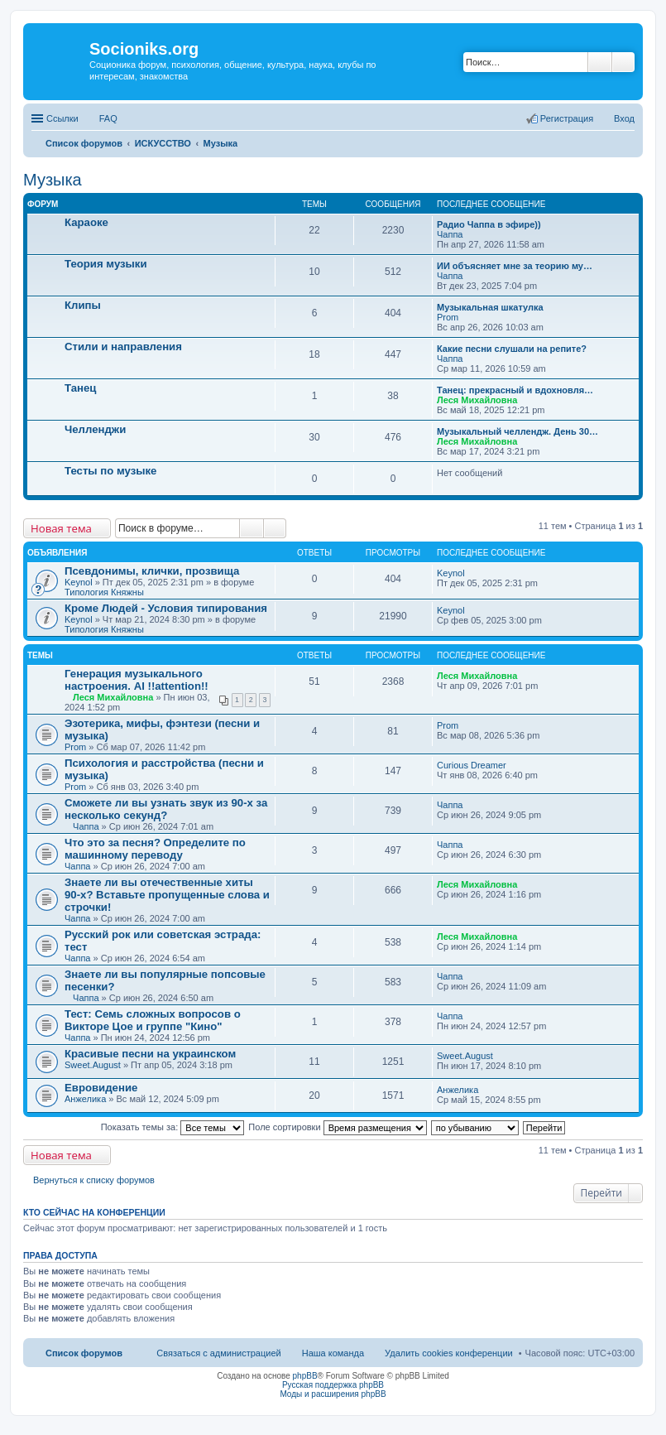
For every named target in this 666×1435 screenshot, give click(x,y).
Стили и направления (123, 346)
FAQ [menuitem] (108, 118)
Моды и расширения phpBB (333, 1394)
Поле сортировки (337, 1127)
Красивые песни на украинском (150, 1053)
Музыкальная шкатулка (490, 307)
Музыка (52, 180)
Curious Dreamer (471, 765)
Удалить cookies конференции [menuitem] (449, 1353)
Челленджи (95, 429)
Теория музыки (106, 264)
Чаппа (449, 234)
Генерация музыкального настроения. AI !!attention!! (136, 679)
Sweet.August (93, 1065)
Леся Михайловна (477, 400)
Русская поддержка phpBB (333, 1384)
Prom (447, 317)
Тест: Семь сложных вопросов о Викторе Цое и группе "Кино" (153, 1020)
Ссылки (62, 118)
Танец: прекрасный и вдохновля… (515, 390)
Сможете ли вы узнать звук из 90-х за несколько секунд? (166, 809)
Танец (80, 388)
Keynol (79, 582)
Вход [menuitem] (624, 118)
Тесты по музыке (110, 471)
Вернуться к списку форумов (94, 1180)
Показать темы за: (173, 1127)
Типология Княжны (104, 592)
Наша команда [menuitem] (333, 1353)
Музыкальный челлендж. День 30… (517, 431)
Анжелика (85, 1099)
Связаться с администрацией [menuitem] (218, 1353)
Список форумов (84, 1353)
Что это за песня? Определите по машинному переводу (155, 848)
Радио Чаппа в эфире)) (489, 224)
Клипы (83, 305)
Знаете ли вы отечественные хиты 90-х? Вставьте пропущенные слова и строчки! (167, 894)
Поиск (599, 62)
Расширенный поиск (623, 62)
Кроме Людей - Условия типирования (166, 608)
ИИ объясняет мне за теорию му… (514, 266)
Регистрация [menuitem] (566, 118)
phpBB (305, 1375)
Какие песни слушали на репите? (512, 349)
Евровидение (101, 1087)
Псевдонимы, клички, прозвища (152, 571)
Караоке (86, 222)
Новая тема (61, 528)
